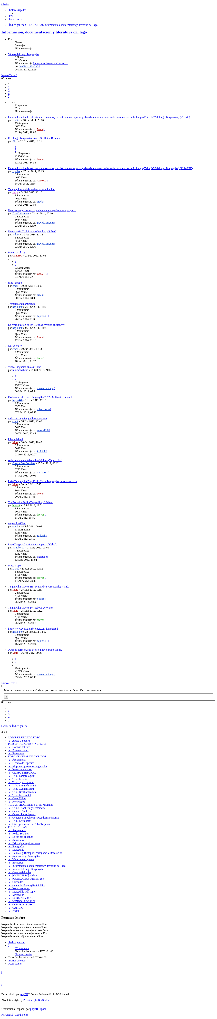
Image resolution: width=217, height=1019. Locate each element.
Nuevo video (15, 345)
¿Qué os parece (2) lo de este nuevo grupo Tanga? (35, 649)
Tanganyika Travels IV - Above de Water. (30, 607)
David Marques (20, 213)
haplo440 (17, 306)
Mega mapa (14, 565)
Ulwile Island (15, 439)
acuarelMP (43, 430)
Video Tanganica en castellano (24, 366)
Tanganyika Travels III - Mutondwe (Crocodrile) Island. (38, 586)
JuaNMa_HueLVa (28, 66)
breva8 (40, 358)
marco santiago (45, 388)
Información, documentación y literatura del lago (44, 32)
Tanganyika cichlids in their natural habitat (31, 189)
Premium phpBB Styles (36, 1000)
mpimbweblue (20, 370)
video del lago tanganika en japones (27, 418)
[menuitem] (11, 16)
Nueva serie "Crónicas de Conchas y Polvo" (32, 231)
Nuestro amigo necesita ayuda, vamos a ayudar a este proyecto (42, 210)
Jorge (15, 192)
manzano (42, 556)
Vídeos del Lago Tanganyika (23, 54)
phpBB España (38, 1008)
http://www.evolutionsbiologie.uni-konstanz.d (33, 628)
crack (40, 201)
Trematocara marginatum (21, 303)
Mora (40, 129)
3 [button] (8, 90)
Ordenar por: (53, 690)
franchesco (18, 547)
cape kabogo (15, 282)
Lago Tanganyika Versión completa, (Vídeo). (32, 544)
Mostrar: (19, 690)
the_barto (42, 472)
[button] (8, 96)
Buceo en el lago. (17, 252)
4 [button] (8, 93)
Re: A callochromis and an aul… (50, 63)
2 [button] (8, 87)
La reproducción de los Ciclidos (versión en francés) (36, 324)
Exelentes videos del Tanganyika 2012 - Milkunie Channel (40, 397)
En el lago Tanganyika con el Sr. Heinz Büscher (34, 138)
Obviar (5, 4)
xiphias (16, 120)
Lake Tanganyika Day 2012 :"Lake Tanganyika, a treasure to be (42, 481)
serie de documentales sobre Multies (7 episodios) (35, 460)
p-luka (40, 598)
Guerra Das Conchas (23, 463)
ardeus (15, 234)
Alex (14, 141)
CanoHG (42, 180)
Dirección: (87, 690)
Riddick (41, 451)
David (15, 568)
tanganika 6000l (17, 523)
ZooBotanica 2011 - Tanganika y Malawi (30, 502)
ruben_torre (43, 409)
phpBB (24, 994)
